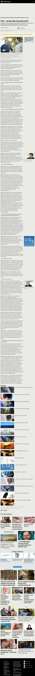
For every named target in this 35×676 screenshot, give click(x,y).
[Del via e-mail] (6, 510)
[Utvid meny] (34, 1)
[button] (33, 554)
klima (12, 508)
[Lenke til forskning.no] (16, 1)
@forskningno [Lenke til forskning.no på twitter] (28, 661)
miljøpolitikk (17, 508)
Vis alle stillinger (17, 566)
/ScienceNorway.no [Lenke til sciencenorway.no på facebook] (29, 667)
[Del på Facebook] (1, 510)
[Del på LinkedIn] (4, 510)
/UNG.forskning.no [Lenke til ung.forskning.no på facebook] (29, 665)
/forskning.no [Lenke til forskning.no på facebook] (28, 663)
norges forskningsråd (5, 508)
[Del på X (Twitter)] (3, 510)
